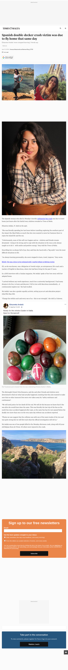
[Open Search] (60, 28)
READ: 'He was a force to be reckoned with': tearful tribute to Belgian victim (28, 262)
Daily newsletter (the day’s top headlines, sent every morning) (25, 537)
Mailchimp (57, 545)
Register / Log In (34, 644)
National (5, 45)
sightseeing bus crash (44, 219)
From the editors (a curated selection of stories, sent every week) (26, 541)
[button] (65, 28)
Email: (6, 528)
